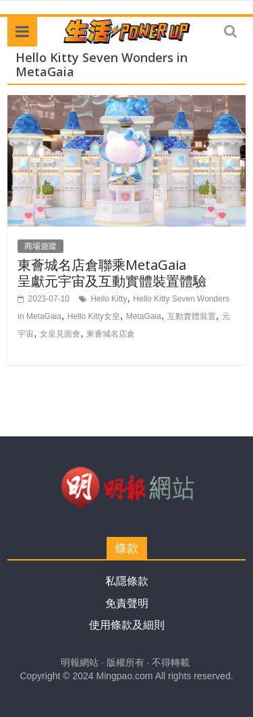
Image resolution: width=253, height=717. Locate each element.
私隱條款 (126, 581)
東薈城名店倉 (110, 334)
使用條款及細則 (127, 625)
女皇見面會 (60, 334)
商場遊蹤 (40, 246)
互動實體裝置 (191, 316)
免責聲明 (126, 603)
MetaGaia (143, 316)
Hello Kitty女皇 (93, 316)
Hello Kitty (108, 299)
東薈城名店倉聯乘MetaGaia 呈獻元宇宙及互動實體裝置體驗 (112, 273)
